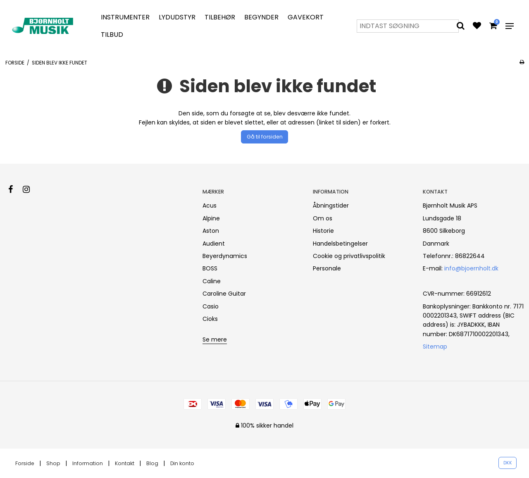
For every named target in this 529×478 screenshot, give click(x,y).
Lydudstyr (177, 17)
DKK (507, 463)
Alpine (211, 218)
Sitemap (435, 346)
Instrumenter (125, 17)
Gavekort (306, 17)
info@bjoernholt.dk (471, 268)
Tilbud (112, 34)
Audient (214, 243)
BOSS (210, 268)
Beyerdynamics (225, 256)
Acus (210, 205)
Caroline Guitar (224, 293)
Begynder (261, 17)
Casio (211, 306)
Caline (212, 281)
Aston (211, 231)
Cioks (210, 319)
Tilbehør (220, 17)
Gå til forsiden (265, 136)
